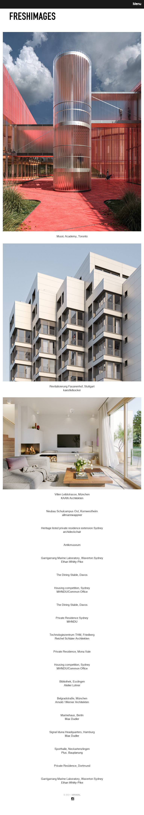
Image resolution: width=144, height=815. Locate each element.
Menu (137, 4)
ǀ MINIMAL (75, 795)
